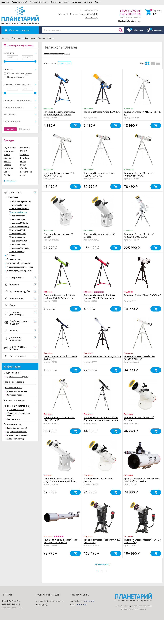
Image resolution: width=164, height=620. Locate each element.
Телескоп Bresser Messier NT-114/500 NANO (59, 418)
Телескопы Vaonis (17, 233)
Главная (5, 2)
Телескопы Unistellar (19, 240)
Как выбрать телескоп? (17, 428)
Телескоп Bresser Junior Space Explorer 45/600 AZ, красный (100, 296)
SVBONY (24, 154)
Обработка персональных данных (18, 414)
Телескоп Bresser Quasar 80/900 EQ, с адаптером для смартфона (101, 418)
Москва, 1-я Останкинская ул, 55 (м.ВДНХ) (78, 14)
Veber (6, 171)
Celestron (25, 157)
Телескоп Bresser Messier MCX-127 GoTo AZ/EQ (142, 541)
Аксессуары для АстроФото (19, 270)
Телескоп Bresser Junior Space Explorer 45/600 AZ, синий (59, 113)
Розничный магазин (39, 2)
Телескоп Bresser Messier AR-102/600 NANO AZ (139, 174)
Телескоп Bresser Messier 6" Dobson (98, 480)
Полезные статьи (12, 424)
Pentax (7, 161)
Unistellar (8, 168)
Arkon (23, 175)
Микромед (9, 151)
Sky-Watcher (10, 147)
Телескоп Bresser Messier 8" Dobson (58, 235)
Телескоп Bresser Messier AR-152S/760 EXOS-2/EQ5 (139, 235)
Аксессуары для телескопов (20, 266)
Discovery (8, 157)
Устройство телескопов (17, 431)
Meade (7, 154)
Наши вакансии (13, 419)
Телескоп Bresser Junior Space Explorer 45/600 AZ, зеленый (59, 296)
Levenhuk (25, 147)
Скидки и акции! (19, 2)
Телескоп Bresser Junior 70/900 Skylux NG (60, 357)
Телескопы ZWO (17, 230)
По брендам (12, 197)
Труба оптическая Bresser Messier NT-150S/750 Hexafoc (142, 480)
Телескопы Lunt (16, 251)
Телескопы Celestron (19, 208)
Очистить (25, 129)
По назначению (14, 259)
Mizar (23, 164)
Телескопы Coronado (19, 248)
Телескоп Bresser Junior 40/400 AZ (102, 111)
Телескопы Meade (17, 215)
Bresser (7, 164)
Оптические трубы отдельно (57, 53)
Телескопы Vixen (17, 244)
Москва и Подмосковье (17, 391)
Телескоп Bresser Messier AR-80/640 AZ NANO (139, 357)
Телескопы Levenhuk (19, 205)
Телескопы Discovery (19, 226)
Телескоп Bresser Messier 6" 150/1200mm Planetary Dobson (60, 480)
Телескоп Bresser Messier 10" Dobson (99, 235)
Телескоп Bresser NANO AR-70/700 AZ (142, 113)
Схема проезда (91, 17)
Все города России (15, 395)
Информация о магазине (16, 405)
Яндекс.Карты (76, 601)
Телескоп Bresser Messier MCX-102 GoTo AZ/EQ (102, 541)
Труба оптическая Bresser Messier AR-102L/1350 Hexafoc (61, 541)
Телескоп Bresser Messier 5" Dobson (139, 418)
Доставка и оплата (59, 2)
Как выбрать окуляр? (16, 438)
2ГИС (72, 604)
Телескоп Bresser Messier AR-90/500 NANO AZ (99, 174)
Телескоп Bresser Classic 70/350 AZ (142, 295)
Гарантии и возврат (15, 409)
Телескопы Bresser (18, 212)
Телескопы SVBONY (18, 222)
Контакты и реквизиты (81, 2)
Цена (63, 63)
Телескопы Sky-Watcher (20, 201)
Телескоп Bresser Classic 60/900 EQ (102, 356)
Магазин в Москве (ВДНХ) (18, 73)
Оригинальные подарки (17, 376)
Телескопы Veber (17, 219)
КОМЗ (23, 161)
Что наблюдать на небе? (17, 435)
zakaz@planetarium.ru (130, 20)
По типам (11, 255)
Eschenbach (26, 171)
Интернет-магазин (14, 76)
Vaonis (23, 168)
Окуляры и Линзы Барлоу (19, 263)
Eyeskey (7, 175)
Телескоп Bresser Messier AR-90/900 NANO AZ (59, 174)
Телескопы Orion (17, 237)
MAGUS (23, 151)
